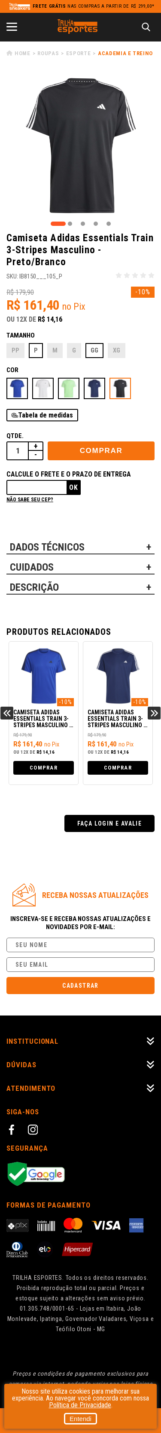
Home (22, 53)
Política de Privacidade (80, 1405)
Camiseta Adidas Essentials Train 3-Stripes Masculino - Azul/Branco (117, 719)
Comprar (101, 451)
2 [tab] (70, 224)
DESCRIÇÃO (34, 587)
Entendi (80, 1418)
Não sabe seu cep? (29, 499)
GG (94, 350)
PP (15, 350)
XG (116, 350)
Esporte (78, 53)
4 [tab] (96, 224)
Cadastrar (80, 985)
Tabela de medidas (45, 415)
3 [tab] (83, 224)
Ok (73, 487)
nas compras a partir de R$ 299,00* (94, 6)
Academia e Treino (125, 53)
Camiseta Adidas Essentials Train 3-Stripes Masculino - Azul (42, 719)
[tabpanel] (80, 145)
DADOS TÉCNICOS (47, 547)
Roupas (48, 53)
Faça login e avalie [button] (109, 823)
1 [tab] (58, 224)
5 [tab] (108, 224)
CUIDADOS (32, 567)
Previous (6, 713)
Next (154, 713)
